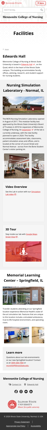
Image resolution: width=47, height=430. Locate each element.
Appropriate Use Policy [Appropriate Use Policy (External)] (15, 426)
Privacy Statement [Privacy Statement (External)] (22, 422)
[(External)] (23, 251)
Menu (42, 3)
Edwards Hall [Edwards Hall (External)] (26, 64)
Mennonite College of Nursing (23, 17)
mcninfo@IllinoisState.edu (17, 365)
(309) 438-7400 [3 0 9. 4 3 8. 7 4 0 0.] (17, 363)
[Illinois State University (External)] (11, 2)
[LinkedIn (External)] (31, 392)
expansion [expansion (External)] (26, 129)
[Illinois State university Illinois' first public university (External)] (23, 404)
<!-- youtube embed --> (23, 209)
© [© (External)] (4, 416)
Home (7, 49)
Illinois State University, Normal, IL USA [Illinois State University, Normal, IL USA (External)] (26, 416)
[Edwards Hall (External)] (31, 384)
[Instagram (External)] (21, 392)
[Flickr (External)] (26, 392)
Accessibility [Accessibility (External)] (36, 426)
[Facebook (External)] (16, 392)
